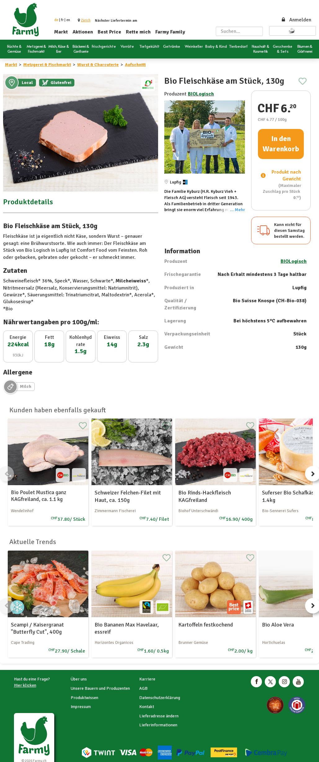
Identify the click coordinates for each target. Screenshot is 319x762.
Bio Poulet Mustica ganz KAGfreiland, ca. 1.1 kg (38, 496)
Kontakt (146, 706)
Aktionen (83, 32)
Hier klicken (25, 685)
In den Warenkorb (281, 144)
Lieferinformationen (158, 725)
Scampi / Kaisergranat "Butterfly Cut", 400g (37, 628)
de (56, 20)
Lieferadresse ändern (159, 716)
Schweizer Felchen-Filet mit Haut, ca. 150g (128, 496)
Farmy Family (170, 32)
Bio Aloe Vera (278, 624)
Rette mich (138, 32)
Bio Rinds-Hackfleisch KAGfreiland (204, 496)
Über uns (79, 679)
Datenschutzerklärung (159, 697)
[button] (86, 20)
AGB (143, 688)
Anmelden (296, 20)
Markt (61, 32)
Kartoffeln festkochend (205, 624)
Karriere (147, 679)
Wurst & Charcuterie (98, 64)
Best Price (109, 32)
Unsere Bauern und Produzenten (100, 688)
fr (62, 20)
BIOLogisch (201, 94)
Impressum (81, 706)
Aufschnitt (135, 64)
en (68, 20)
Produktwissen (84, 697)
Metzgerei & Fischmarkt (47, 64)
